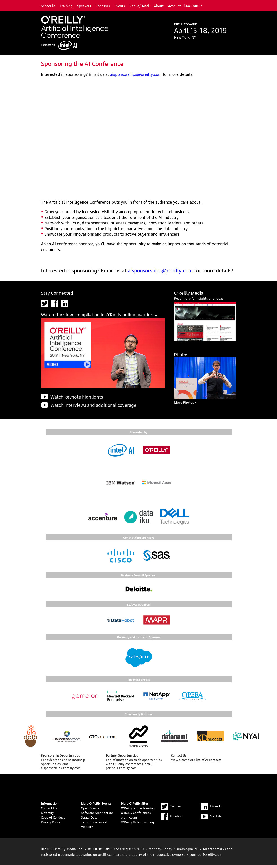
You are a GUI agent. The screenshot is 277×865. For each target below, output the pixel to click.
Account (174, 5)
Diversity (47, 812)
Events (119, 5)
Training (66, 5)
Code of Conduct (53, 817)
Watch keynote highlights (76, 396)
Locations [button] (193, 5)
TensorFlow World (94, 821)
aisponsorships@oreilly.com (135, 74)
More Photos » (185, 402)
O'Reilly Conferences (136, 812)
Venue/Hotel (139, 5)
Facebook (172, 816)
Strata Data (89, 817)
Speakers (84, 5)
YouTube (212, 816)
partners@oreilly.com (121, 767)
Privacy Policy (51, 821)
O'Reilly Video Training (137, 821)
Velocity (87, 826)
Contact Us (49, 808)
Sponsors (103, 5)
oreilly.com (129, 817)
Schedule (48, 5)
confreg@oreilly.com (206, 854)
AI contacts (213, 759)
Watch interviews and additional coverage (93, 405)
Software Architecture (97, 812)
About (159, 5)
